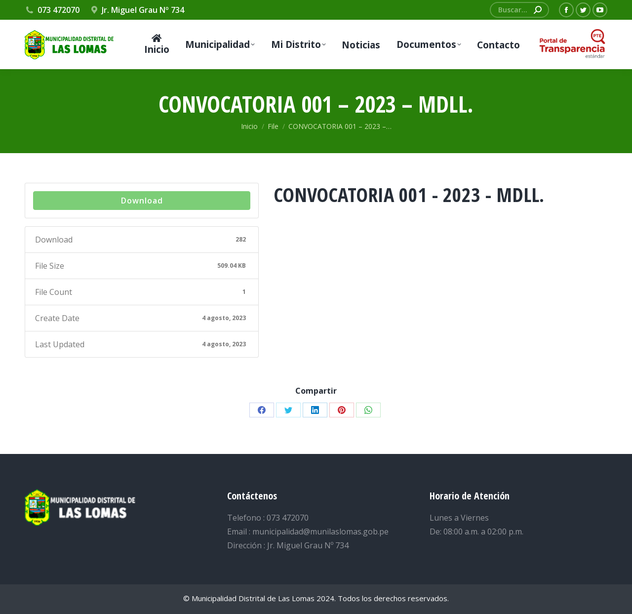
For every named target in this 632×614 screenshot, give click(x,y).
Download (142, 200)
